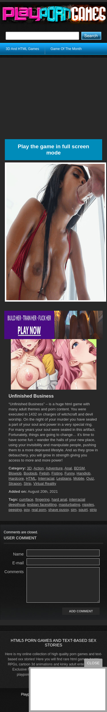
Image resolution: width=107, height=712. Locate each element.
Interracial (46, 478)
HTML (31, 478)
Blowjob (15, 473)
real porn (39, 510)
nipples (88, 504)
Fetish (44, 473)
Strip (27, 483)
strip (93, 510)
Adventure (54, 468)
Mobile (78, 478)
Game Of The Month (66, 49)
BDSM (79, 468)
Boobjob (30, 473)
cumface (26, 499)
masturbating (69, 504)
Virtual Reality (44, 483)
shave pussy (58, 510)
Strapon (15, 483)
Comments (14, 571)
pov (27, 510)
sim (73, 510)
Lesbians (63, 478)
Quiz (90, 478)
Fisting (56, 473)
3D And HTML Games (22, 49)
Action (38, 468)
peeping (15, 510)
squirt (83, 510)
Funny (69, 473)
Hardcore (16, 478)
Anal (68, 468)
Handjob (83, 473)
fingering (42, 499)
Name (18, 554)
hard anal (59, 499)
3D (29, 468)
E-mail (18, 563)
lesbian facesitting (41, 504)
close (93, 663)
